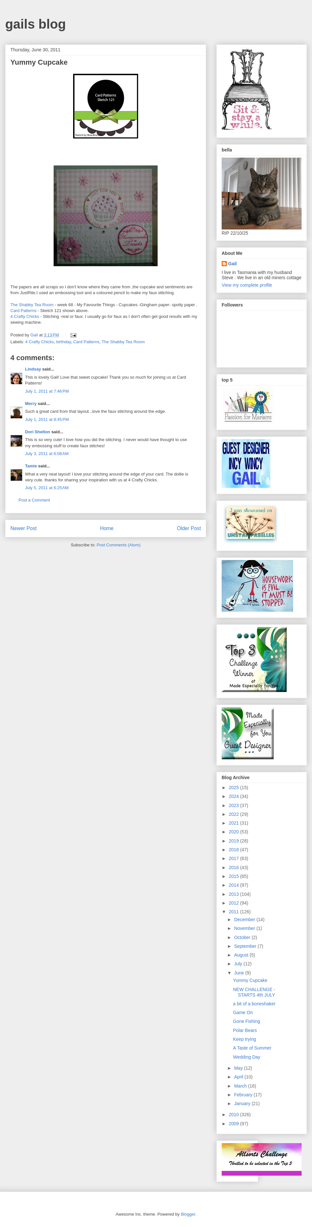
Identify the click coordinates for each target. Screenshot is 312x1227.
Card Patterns (24, 310)
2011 (234, 911)
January (243, 1103)
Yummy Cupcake (250, 980)
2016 (234, 867)
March (241, 1086)
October (243, 937)
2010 (234, 1114)
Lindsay (33, 369)
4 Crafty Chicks (25, 316)
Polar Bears (245, 1030)
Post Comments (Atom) (118, 544)
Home (107, 528)
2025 (234, 787)
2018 (234, 849)
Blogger (188, 1214)
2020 (234, 831)
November (245, 928)
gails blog (35, 24)
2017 (234, 858)
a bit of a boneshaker (254, 1003)
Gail (232, 263)
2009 (234, 1123)
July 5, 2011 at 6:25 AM (47, 487)
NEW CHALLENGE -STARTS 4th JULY (254, 992)
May (239, 1068)
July (238, 963)
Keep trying (244, 1039)
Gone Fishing (246, 1021)
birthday (63, 341)
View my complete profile (247, 285)
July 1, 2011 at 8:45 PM (47, 419)
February (244, 1094)
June (239, 972)
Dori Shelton (37, 431)
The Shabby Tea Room (32, 304)
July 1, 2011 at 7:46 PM (47, 391)
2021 (234, 823)
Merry (30, 403)
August (241, 955)
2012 (234, 903)
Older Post (189, 528)
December (245, 919)
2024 (234, 796)
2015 (234, 876)
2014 (234, 885)
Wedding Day (246, 1057)
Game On (243, 1012)
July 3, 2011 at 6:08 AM (47, 453)
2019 (234, 840)
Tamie (31, 465)
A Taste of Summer (252, 1048)
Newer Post (23, 528)
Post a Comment (34, 500)
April (239, 1076)
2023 (234, 805)
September (245, 946)
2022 (234, 814)
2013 (234, 894)
